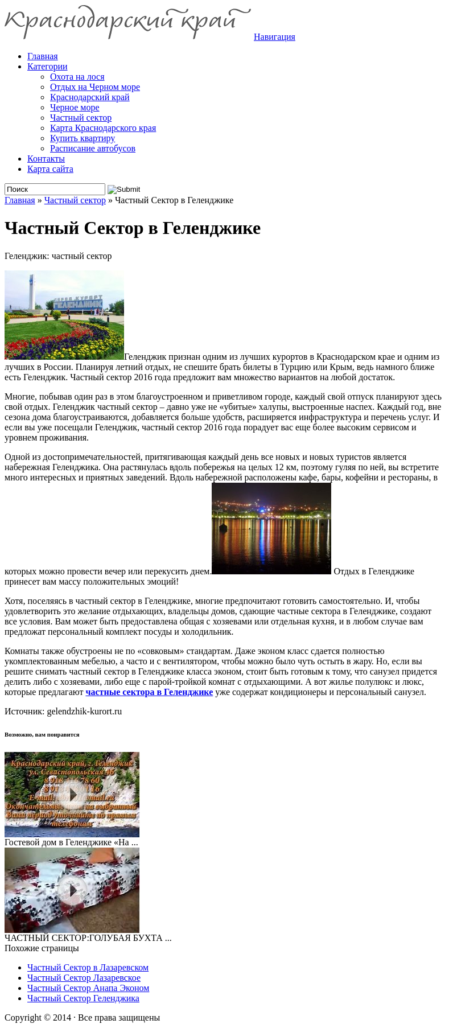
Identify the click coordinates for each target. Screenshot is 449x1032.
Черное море (75, 107)
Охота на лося (77, 76)
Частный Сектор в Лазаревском (88, 967)
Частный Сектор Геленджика (83, 998)
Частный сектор (81, 117)
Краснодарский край (90, 97)
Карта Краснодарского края (103, 128)
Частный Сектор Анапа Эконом (88, 988)
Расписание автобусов (92, 148)
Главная (20, 200)
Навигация (274, 37)
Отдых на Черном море (95, 87)
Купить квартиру (82, 138)
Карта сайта (50, 169)
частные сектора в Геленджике (149, 692)
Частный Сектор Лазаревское (84, 977)
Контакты (46, 158)
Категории (47, 66)
